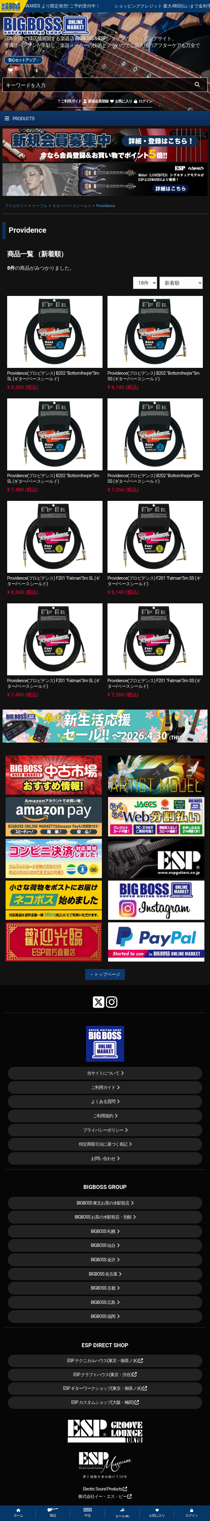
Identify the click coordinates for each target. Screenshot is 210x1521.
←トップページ (105, 974)
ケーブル (39, 206)
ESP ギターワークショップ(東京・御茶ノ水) (105, 1388)
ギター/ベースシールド (71, 206)
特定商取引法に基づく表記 (103, 1144)
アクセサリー (16, 206)
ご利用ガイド (69, 101)
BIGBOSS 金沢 (103, 1259)
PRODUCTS (19, 118)
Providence (105, 206)
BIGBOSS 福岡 (103, 1316)
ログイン (142, 101)
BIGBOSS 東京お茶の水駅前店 (103, 1202)
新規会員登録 (95, 101)
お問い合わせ (103, 1158)
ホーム (18, 1513)
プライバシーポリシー (103, 1130)
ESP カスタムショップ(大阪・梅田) (105, 1402)
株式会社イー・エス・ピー (105, 1496)
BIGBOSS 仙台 (103, 1245)
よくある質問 (103, 1101)
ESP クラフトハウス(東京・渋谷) (105, 1374)
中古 (88, 1513)
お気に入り (121, 101)
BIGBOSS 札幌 (103, 1231)
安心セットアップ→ (23, 60)
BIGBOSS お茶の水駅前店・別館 (103, 1216)
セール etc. (122, 1513)
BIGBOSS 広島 (103, 1302)
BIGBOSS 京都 (103, 1288)
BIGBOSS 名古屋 (103, 1273)
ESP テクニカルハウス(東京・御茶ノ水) (105, 1360)
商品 (53, 1513)
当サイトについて (103, 1073)
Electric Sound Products (105, 1488)
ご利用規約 (103, 1115)
